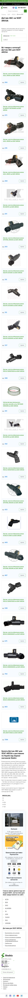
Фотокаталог (6, 979)
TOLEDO (7, 917)
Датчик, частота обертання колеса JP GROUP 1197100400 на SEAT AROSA (13, 108)
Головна (3, 14)
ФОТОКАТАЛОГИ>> (14, 885)
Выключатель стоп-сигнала (12, 933)
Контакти (5, 981)
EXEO (6, 905)
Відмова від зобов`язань (10, 985)
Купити (22, 82)
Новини (5, 987)
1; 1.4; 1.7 (5, 39)
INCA (6, 920)
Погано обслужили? (8, 972)
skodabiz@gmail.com (6, 969)
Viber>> (6, 965)
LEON (6, 914)
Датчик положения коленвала (13, 937)
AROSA (14, 14)
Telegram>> (5, 966)
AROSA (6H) (6, 36)
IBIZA (6, 902)
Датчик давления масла (11, 935)
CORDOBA (7, 923)
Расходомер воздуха (10, 945)
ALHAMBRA (8, 908)
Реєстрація (17, 4)
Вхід (5, 4)
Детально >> (14, 861)
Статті (4, 988)
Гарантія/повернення (9, 977)
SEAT (8, 14)
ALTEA (6, 899)
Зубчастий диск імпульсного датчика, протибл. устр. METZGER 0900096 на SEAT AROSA (13, 404)
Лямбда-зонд (8, 943)
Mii (6, 911)
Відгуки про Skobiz (8, 983)
